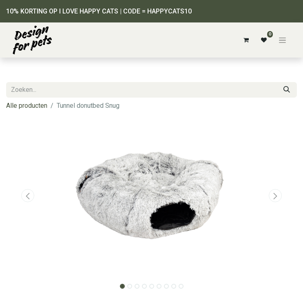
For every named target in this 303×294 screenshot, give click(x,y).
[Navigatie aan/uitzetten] (282, 40)
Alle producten (26, 105)
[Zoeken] (286, 90)
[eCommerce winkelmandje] (246, 40)
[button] (28, 195)
